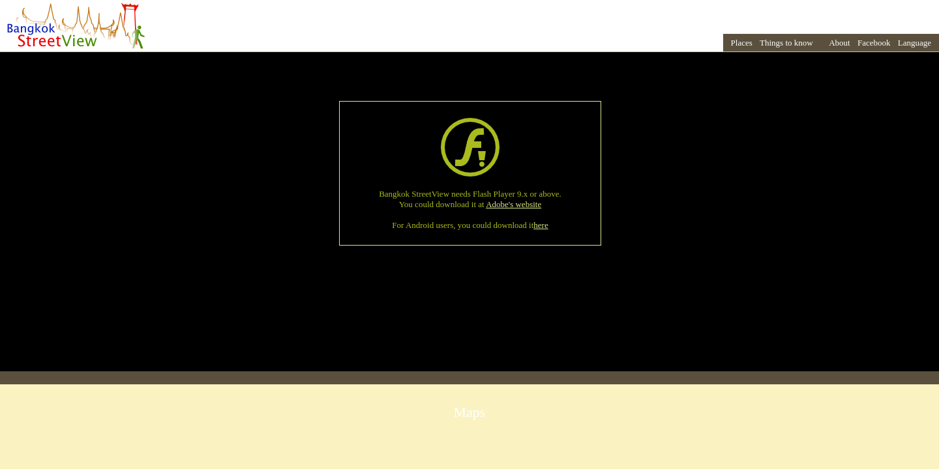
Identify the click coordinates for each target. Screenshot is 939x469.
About (839, 43)
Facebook (874, 43)
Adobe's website (513, 204)
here (540, 225)
